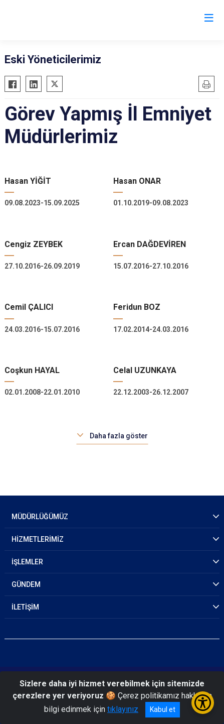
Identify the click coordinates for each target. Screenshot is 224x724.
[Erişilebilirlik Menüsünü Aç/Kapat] (202, 702)
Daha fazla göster (119, 436)
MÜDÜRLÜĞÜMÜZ (40, 517)
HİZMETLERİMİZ (38, 539)
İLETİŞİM (25, 607)
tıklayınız (122, 709)
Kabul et (162, 709)
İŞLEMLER (27, 562)
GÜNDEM (26, 584)
